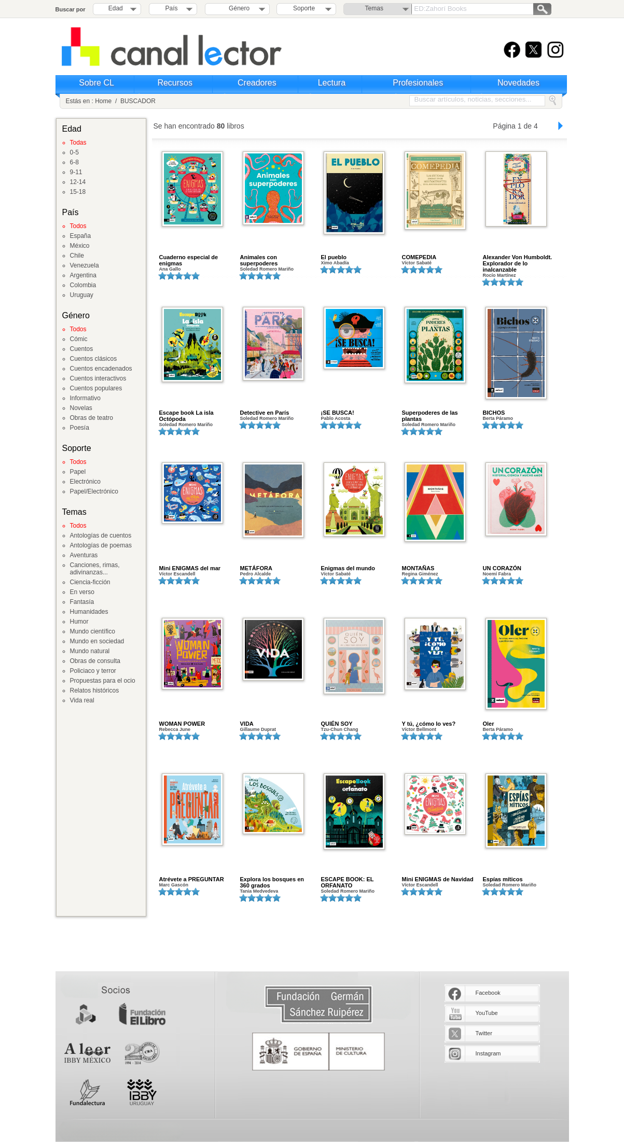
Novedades (518, 82)
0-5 (74, 152)
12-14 (78, 182)
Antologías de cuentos (101, 535)
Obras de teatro (91, 417)
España (80, 235)
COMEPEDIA (419, 257)
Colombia (83, 285)
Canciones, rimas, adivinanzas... (95, 568)
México (80, 245)
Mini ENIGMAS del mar (190, 568)
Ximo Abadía (335, 262)
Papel (78, 471)
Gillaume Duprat (258, 729)
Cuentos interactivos (98, 378)
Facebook (488, 993)
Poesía (79, 427)
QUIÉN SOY (337, 724)
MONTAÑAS (418, 568)
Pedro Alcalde (255, 573)
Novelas (81, 408)
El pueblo (334, 257)
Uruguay (81, 295)
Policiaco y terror (93, 670)
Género (237, 8)
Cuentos (81, 349)
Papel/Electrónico (94, 491)
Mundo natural (90, 651)
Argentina (83, 275)
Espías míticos (503, 879)
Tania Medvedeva (259, 891)
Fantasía (82, 601)
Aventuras (84, 555)
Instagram (488, 1053)
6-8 (74, 162)
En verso (82, 592)
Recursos (174, 82)
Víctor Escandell (177, 573)
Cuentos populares (96, 388)
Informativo (85, 398)
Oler (488, 724)
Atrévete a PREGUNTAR (191, 879)
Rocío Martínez (499, 275)
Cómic (79, 339)
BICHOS (494, 413)
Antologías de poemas (101, 545)
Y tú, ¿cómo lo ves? (429, 724)
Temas (374, 8)
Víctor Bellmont (419, 729)
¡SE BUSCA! (337, 413)
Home (103, 101)
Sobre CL (96, 82)
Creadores (257, 82)
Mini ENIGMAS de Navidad (438, 879)
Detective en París (264, 413)
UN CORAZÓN (502, 568)
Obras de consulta (95, 661)
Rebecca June (175, 729)
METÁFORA (256, 568)
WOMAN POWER (182, 724)
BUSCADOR (138, 101)
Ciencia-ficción (90, 582)
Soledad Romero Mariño (267, 269)
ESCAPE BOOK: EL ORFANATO (347, 882)
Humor (79, 621)
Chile (77, 255)
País (171, 8)
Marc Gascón (174, 884)
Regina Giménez (420, 573)
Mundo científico (92, 631)
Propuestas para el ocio (102, 680)
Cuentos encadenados (101, 368)
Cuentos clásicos (93, 358)
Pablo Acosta (336, 418)
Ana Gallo (170, 269)
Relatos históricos (94, 690)
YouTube (487, 1013)
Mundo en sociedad (97, 641)
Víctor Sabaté (417, 262)
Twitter (484, 1033)
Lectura (331, 82)
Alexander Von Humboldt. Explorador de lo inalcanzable (517, 263)
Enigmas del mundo (348, 568)
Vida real (82, 700)
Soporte (304, 8)
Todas (78, 142)
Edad (115, 8)
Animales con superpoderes (259, 260)
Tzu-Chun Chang (339, 729)
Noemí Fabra (497, 573)
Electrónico (85, 481)
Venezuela (84, 265)
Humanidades (89, 611)
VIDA (247, 724)
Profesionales (418, 82)
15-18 (78, 191)
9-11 (76, 172)
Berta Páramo (498, 418)
